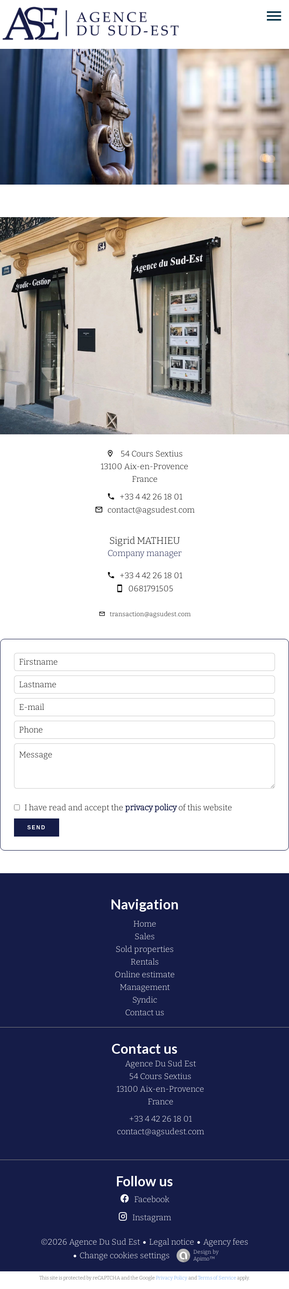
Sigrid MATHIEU (144, 541)
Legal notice (171, 1242)
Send (36, 827)
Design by (195, 1255)
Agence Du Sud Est (160, 1064)
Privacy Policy (171, 1278)
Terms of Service (217, 1278)
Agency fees (225, 1242)
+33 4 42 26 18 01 (151, 497)
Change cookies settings (124, 1255)
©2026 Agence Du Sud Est (90, 1242)
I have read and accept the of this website (128, 808)
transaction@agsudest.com (150, 614)
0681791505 (150, 589)
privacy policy (151, 808)
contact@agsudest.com (151, 510)
